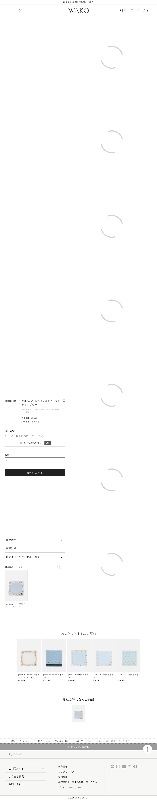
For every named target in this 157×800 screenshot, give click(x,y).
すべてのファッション (42, 741)
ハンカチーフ (78, 741)
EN (125, 10)
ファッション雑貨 (61, 741)
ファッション (24, 741)
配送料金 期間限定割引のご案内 (78, 2)
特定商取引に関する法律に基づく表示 (77, 782)
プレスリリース (66, 772)
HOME (12, 741)
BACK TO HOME (80, 747)
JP (119, 10)
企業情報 (62, 766)
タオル (90, 741)
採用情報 (62, 777)
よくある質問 (16, 776)
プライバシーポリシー (69, 787)
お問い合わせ (16, 784)
